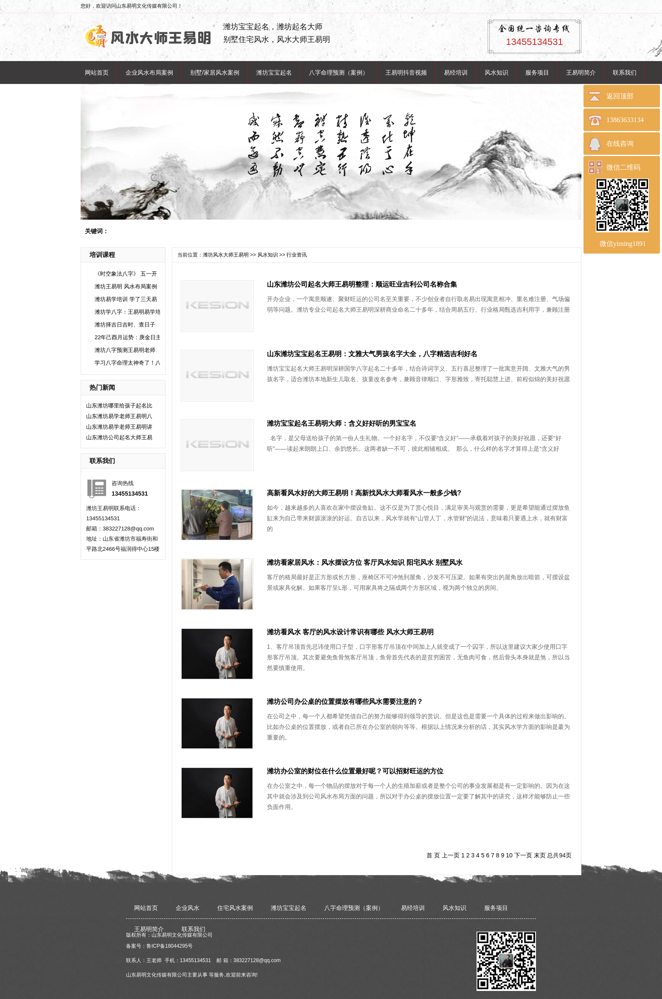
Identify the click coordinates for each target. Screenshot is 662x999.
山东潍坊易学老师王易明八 (119, 416)
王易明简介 (581, 72)
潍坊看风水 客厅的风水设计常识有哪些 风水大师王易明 (350, 632)
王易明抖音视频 (406, 72)
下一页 (523, 855)
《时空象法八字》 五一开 (126, 274)
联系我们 (625, 72)
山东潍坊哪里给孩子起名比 (119, 405)
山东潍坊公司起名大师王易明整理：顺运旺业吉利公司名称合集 (362, 284)
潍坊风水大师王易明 (226, 255)
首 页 (433, 855)
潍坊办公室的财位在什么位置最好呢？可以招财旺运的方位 (355, 771)
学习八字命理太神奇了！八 (128, 363)
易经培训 (456, 72)
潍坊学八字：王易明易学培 (128, 312)
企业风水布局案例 (149, 72)
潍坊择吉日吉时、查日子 (125, 324)
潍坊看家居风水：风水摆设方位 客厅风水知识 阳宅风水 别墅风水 (365, 562)
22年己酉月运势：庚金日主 (128, 337)
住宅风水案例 (235, 907)
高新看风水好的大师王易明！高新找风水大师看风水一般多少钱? (364, 493)
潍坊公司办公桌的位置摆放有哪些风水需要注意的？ (345, 701)
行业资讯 (296, 255)
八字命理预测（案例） (338, 72)
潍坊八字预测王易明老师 (125, 350)
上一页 (451, 855)
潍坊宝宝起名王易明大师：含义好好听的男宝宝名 (341, 423)
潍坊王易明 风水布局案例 (126, 286)
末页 (540, 855)
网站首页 (97, 72)
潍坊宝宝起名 (274, 72)
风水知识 (496, 72)
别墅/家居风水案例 (214, 72)
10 (509, 855)
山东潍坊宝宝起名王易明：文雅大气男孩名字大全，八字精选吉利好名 (372, 353)
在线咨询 (620, 143)
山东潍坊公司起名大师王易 (119, 437)
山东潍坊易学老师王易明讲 (119, 427)
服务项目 (537, 72)
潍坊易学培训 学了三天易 (126, 299)
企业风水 (187, 907)
